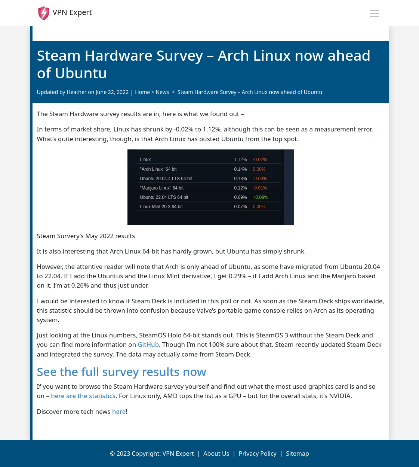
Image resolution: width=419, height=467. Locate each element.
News (162, 91)
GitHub (148, 344)
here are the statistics (83, 395)
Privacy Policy (258, 453)
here (118, 411)
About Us (216, 453)
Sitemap (297, 453)
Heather (77, 91)
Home (142, 91)
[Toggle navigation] (374, 13)
